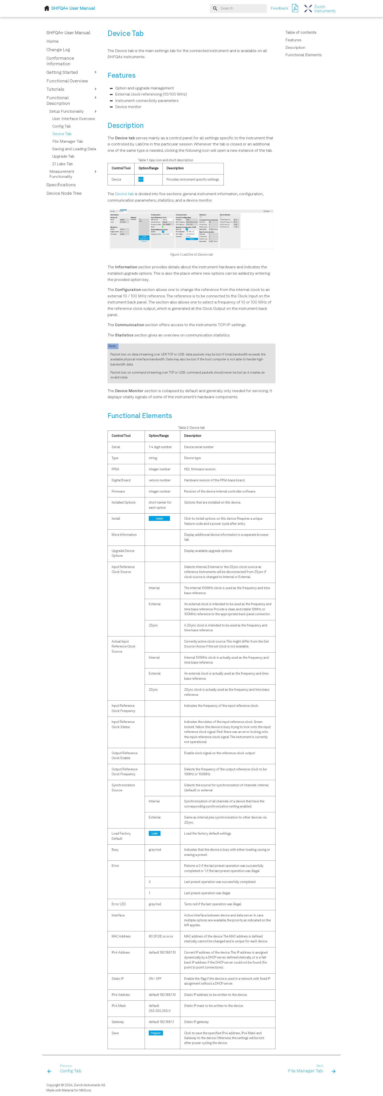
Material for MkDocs (76, 1090)
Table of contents (300, 33)
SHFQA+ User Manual (68, 33)
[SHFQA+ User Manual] (320, 8)
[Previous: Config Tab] (65, 1069)
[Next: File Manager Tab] (310, 1069)
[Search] (238, 8)
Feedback (279, 9)
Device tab (124, 194)
